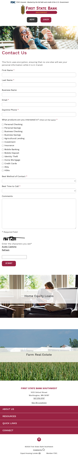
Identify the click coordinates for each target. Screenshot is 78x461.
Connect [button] (8, 430)
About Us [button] (8, 409)
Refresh (5, 250)
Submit (8, 264)
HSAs (6, 170)
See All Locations (39, 403)
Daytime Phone (10, 110)
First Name (8, 70)
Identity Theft (10, 156)
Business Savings (11, 135)
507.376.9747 (39, 398)
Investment (8, 142)
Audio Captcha (9, 246)
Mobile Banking (10, 149)
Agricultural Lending (13, 138)
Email (5, 100)
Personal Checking (12, 124)
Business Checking (12, 131)
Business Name (9, 90)
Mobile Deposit (10, 153)
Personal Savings (11, 128)
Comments (7, 196)
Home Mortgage (11, 160)
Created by (39, 450)
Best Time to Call (11, 186)
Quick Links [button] (10, 423)
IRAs (5, 167)
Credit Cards (9, 163)
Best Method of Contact (14, 176)
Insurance (8, 145)
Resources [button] (9, 416)
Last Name (8, 80)
